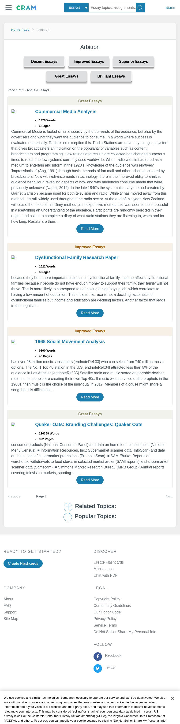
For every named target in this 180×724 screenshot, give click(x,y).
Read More (90, 229)
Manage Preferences (111, 632)
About (8, 599)
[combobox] (76, 7)
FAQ (7, 606)
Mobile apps (103, 569)
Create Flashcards (23, 563)
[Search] (140, 7)
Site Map (11, 619)
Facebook (112, 655)
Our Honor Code (107, 612)
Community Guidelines (112, 606)
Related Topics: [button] (95, 506)
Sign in (170, 7)
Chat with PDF (105, 575)
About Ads (127, 696)
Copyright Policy (107, 599)
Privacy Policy (105, 619)
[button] (8, 8)
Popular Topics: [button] (95, 516)
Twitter (109, 667)
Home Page (20, 29)
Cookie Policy (103, 696)
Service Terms (105, 625)
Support (10, 612)
